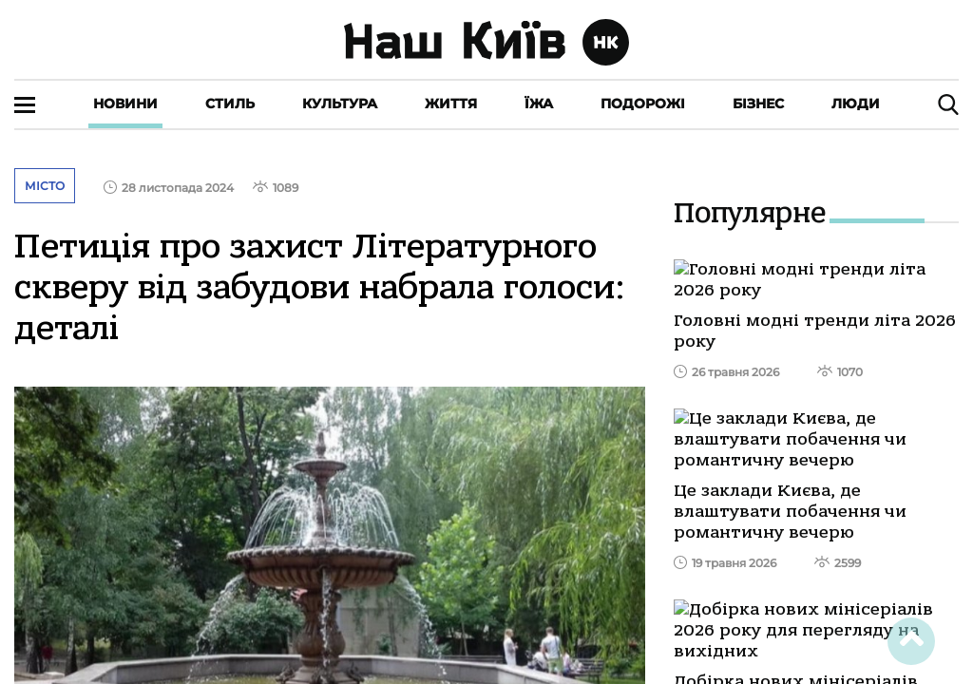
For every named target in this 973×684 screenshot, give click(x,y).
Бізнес (758, 103)
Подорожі (643, 103)
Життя (451, 103)
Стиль (230, 103)
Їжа (539, 103)
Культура (339, 103)
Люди (855, 103)
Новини (125, 103)
